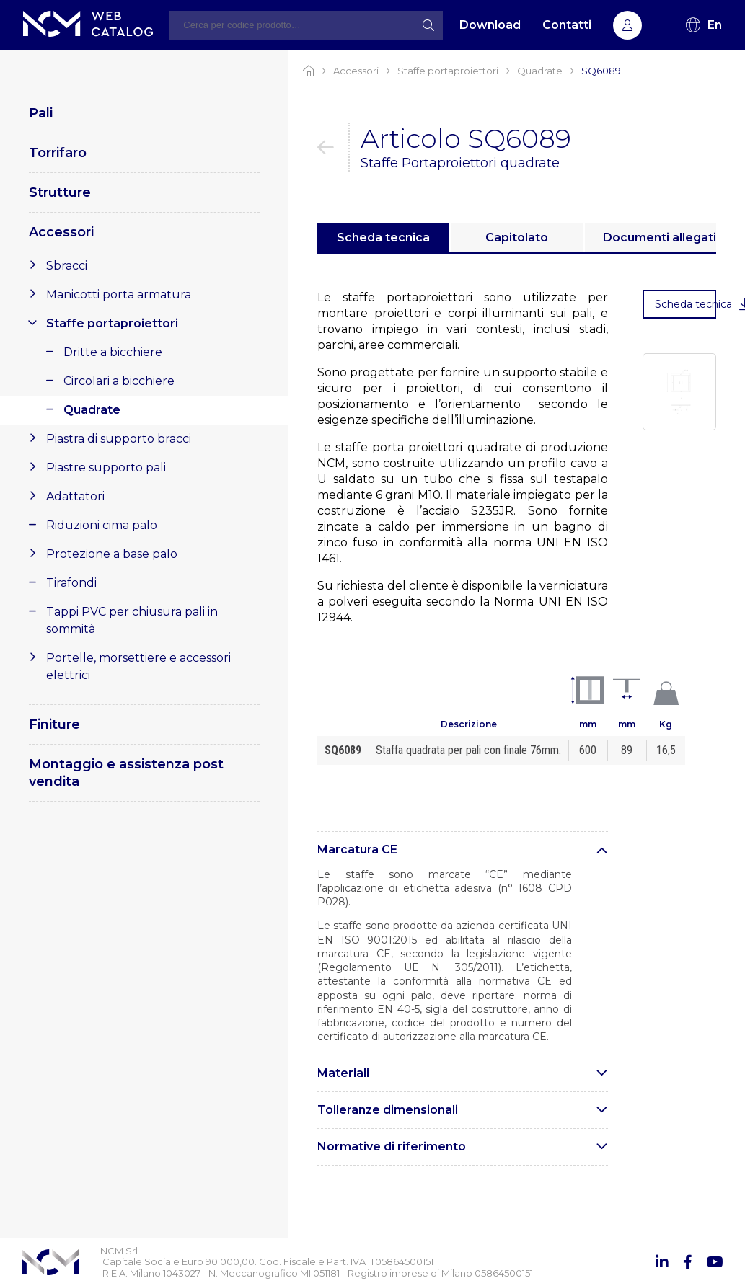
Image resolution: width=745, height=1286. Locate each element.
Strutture (60, 192)
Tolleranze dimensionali (387, 1110)
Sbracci (66, 265)
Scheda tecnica (383, 237)
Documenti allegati (659, 237)
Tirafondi (71, 583)
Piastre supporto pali (106, 467)
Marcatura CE (357, 849)
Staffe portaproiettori (112, 323)
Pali (41, 113)
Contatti (566, 25)
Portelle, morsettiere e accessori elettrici (138, 666)
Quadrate (91, 410)
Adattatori (75, 496)
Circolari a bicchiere (119, 381)
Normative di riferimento (391, 1146)
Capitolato (516, 237)
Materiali (343, 1073)
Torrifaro (58, 153)
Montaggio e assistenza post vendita (126, 772)
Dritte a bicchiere (112, 352)
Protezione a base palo (111, 554)
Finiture (54, 724)
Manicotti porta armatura (118, 294)
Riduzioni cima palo (101, 525)
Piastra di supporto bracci (118, 438)
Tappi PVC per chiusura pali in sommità (132, 620)
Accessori (61, 232)
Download (490, 25)
